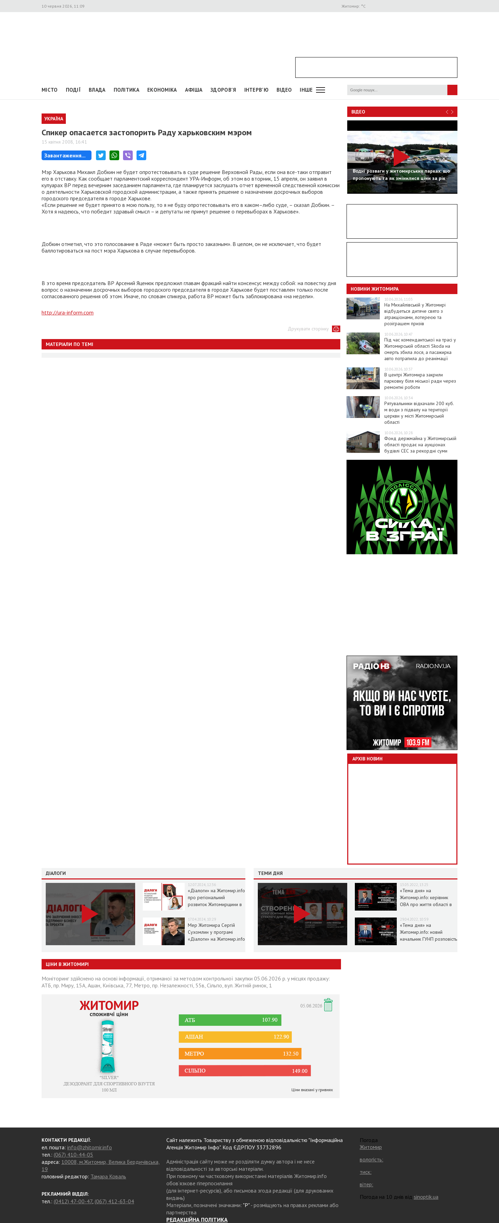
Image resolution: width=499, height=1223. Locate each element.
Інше (306, 89)
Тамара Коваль (108, 1176)
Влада (97, 89)
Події (73, 89)
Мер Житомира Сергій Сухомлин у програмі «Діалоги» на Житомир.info (216, 932)
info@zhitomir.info (89, 1147)
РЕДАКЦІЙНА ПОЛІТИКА (197, 1219)
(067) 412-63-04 (114, 1201)
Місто (50, 89)
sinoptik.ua (426, 1196)
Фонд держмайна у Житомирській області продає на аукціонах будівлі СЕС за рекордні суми (420, 444)
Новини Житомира (375, 289)
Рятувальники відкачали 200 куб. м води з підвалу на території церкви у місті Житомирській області (419, 412)
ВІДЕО (284, 89)
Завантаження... (65, 155)
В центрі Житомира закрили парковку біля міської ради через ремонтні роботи (420, 381)
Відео (358, 112)
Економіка (162, 89)
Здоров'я (223, 89)
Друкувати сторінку (308, 329)
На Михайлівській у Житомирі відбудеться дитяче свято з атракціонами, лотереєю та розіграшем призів (415, 314)
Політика (126, 89)
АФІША (194, 89)
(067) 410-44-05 (73, 1154)
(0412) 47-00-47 (73, 1201)
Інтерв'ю (256, 89)
